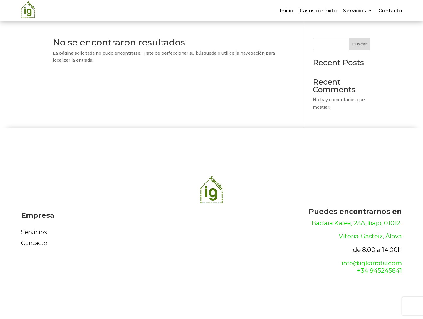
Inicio (286, 11)
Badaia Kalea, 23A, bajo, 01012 (357, 223)
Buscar (359, 44)
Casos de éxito (318, 11)
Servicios (354, 11)
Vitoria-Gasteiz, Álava (370, 236)
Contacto (390, 11)
